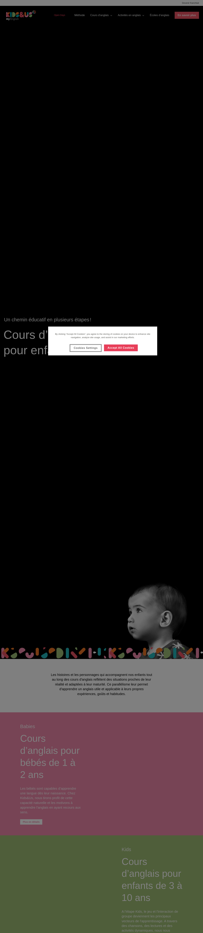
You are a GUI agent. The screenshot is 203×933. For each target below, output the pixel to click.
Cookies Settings (86, 348)
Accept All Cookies (121, 347)
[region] (102, 341)
